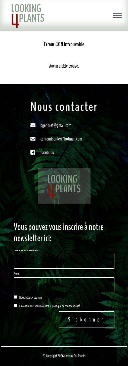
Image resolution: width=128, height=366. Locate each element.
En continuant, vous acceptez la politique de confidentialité (47, 306)
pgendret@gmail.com (55, 125)
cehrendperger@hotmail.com (61, 138)
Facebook (47, 152)
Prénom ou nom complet (26, 250)
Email (17, 273)
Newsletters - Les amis (28, 297)
